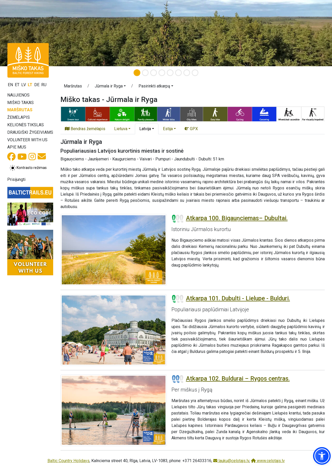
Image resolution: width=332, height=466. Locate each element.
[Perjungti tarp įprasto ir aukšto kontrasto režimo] (28, 168)
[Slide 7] (186, 72)
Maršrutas (19, 109)
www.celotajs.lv (268, 460)
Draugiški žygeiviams (30, 132)
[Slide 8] (195, 72)
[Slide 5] (170, 72)
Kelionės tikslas (25, 124)
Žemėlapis (18, 117)
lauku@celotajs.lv (231, 460)
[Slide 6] (178, 72)
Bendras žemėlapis (85, 128)
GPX (191, 128)
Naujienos (18, 95)
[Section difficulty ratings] (177, 218)
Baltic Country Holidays (68, 460)
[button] (110, 87)
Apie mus (16, 147)
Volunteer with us (27, 139)
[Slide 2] (145, 72)
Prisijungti (16, 179)
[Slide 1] (137, 72)
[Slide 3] (153, 72)
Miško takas (20, 102)
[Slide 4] (161, 72)
